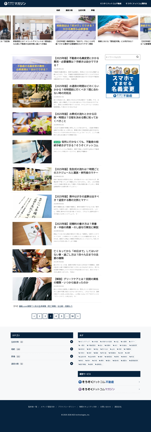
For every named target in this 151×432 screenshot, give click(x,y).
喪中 (89, 349)
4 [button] (77, 48)
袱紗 (88, 360)
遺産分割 (69, 10)
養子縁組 (83, 364)
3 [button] (74, 48)
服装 (96, 353)
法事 (121, 353)
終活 (132, 357)
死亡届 (104, 353)
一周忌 (82, 345)
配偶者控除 (134, 360)
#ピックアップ (85, 342)
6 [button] (81, 48)
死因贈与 (113, 353)
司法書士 (124, 345)
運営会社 (118, 406)
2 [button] (72, 48)
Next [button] (145, 30)
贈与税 (116, 360)
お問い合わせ (105, 406)
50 (72, 316)
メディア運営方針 (48, 406)
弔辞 (120, 349)
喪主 (96, 349)
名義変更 (134, 345)
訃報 (95, 360)
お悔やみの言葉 (107, 342)
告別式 (82, 349)
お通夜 (124, 342)
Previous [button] (5, 30)
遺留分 (125, 360)
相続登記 (109, 357)
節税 (117, 357)
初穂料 (108, 345)
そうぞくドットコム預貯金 (136, 3)
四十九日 (105, 349)
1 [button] (70, 48)
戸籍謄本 (128, 349)
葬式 (81, 360)
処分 (101, 345)
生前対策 (81, 10)
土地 (113, 349)
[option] (33, 30)
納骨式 (125, 357)
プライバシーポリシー (67, 406)
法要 (128, 353)
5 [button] (79, 48)
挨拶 (89, 353)
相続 (58, 10)
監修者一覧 (32, 406)
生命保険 (93, 357)
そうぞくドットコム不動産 (110, 3)
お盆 (117, 342)
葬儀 (93, 10)
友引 (116, 345)
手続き (82, 353)
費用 (102, 360)
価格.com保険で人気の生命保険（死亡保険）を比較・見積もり (46, 306)
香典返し (99, 364)
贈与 (108, 360)
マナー (133, 342)
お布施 (96, 342)
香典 (91, 364)
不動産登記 (92, 345)
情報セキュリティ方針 (88, 406)
